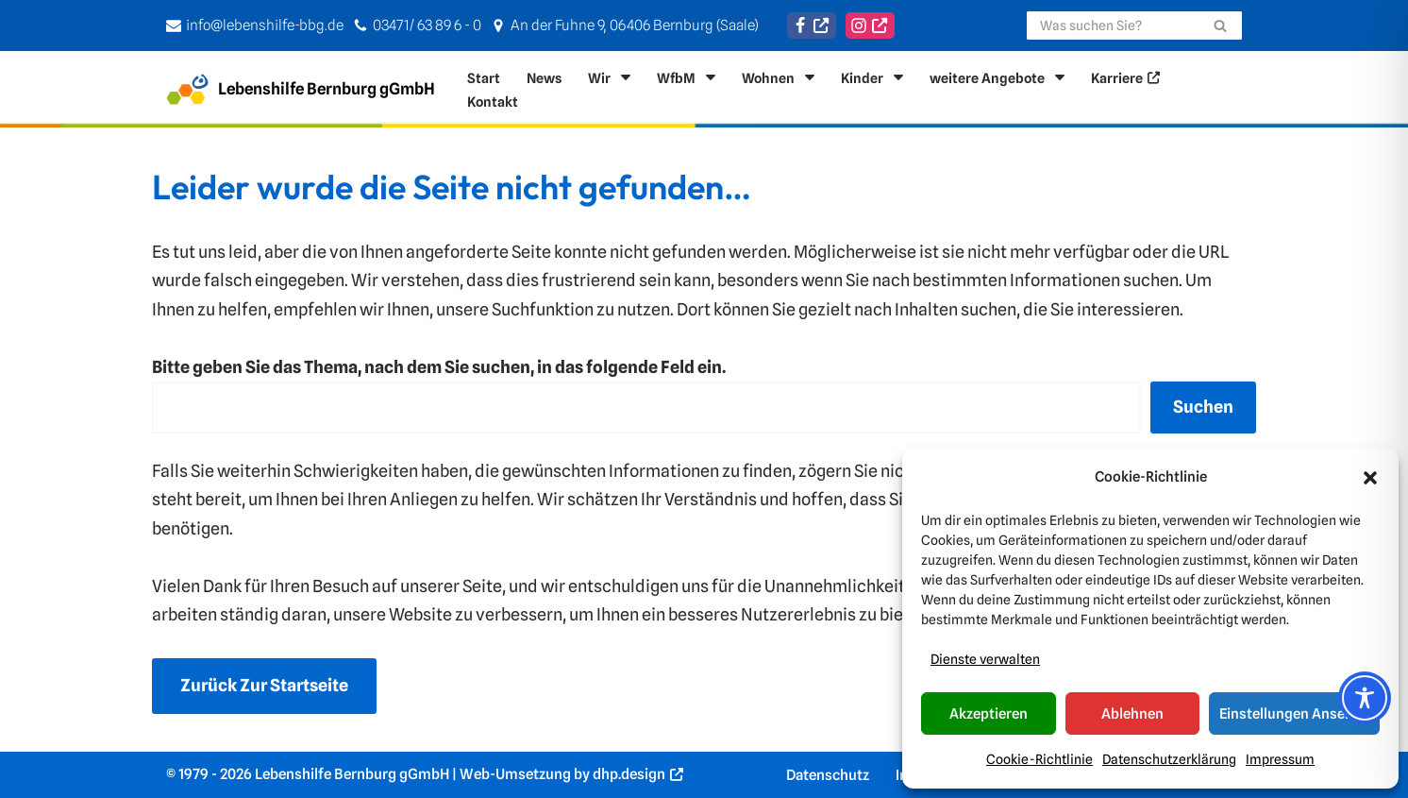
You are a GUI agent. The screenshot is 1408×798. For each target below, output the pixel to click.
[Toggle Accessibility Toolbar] (1364, 697)
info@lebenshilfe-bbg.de (265, 25)
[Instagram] (870, 25)
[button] (1370, 477)
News (544, 78)
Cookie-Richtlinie (1039, 759)
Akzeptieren (988, 713)
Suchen (1203, 406)
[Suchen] (1113, 25)
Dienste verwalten (985, 659)
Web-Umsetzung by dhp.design (562, 774)
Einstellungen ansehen (1294, 713)
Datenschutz (827, 775)
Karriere (1117, 78)
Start (483, 78)
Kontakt (492, 101)
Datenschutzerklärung (1169, 759)
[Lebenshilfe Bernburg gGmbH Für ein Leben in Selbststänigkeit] (300, 89)
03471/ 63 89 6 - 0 (427, 25)
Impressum (1280, 759)
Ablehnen (1132, 713)
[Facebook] (811, 25)
